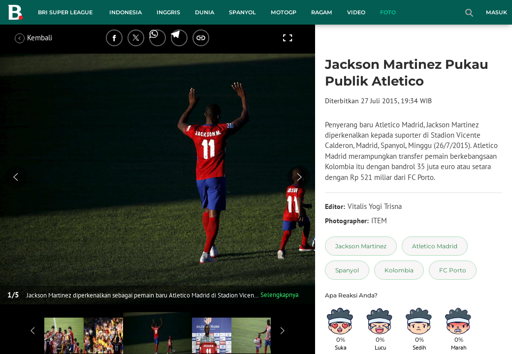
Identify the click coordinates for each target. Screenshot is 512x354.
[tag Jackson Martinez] (361, 246)
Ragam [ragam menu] (321, 12)
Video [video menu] (356, 12)
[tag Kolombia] (399, 270)
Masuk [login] (496, 12)
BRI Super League (65, 12)
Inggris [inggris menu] (168, 12)
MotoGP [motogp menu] (283, 12)
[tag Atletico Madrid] (435, 246)
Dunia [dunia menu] (204, 12)
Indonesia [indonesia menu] (125, 12)
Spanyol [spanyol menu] (242, 12)
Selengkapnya (279, 295)
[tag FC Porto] (453, 270)
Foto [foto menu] (388, 12)
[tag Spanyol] (347, 270)
